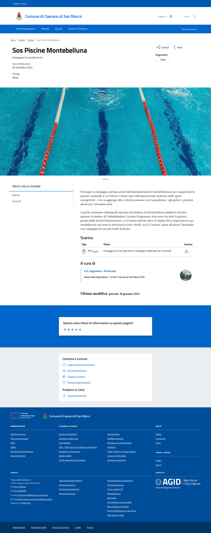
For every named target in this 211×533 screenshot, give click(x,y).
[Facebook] (170, 16)
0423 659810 (20, 486)
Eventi (158, 465)
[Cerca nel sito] (195, 16)
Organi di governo (18, 434)
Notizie (31, 40)
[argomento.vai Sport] (163, 59)
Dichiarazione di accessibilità (119, 502)
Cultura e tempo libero (116, 455)
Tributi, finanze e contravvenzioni (121, 451)
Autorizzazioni (65, 442)
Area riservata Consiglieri (118, 506)
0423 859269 (20, 490)
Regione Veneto (20, 3)
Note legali (111, 498)
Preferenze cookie (39, 527)
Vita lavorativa (113, 434)
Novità (22, 40)
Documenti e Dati (18, 455)
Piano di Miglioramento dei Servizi (121, 510)
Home (13, 40)
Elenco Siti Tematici (60, 527)
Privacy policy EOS (115, 489)
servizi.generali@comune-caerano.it (32, 495)
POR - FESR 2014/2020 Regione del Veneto (78, 447)
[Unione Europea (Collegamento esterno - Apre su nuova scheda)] (24, 416)
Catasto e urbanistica (68, 434)
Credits (78, 527)
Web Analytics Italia (115, 515)
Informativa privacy (115, 485)
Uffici (13, 442)
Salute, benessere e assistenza (72, 460)
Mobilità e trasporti (115, 438)
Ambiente (111, 447)
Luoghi (158, 460)
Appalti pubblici (65, 455)
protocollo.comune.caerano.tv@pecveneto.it (33, 499)
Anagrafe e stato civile (68, 438)
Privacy (90, 527)
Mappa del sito (19, 527)
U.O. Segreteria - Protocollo (100, 271)
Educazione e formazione (69, 451)
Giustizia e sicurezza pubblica (119, 442)
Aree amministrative (19, 438)
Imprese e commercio (116, 460)
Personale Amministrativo (22, 451)
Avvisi (158, 442)
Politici (13, 447)
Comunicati (160, 438)
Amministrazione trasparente (120, 480)
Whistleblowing (114, 493)
